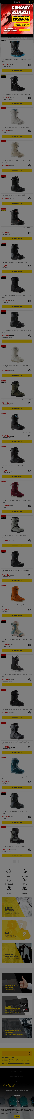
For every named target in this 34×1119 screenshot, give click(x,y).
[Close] (32, 4)
